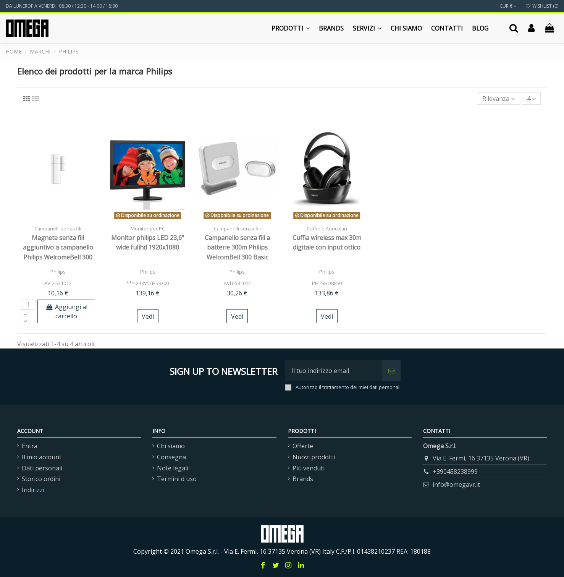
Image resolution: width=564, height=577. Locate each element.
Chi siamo (171, 446)
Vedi (148, 316)
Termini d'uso (177, 479)
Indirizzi (33, 490)
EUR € (508, 6)
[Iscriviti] (391, 370)
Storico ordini (41, 479)
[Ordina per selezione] (498, 98)
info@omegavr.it (456, 484)
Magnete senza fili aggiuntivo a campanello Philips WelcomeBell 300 (58, 247)
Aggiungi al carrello (66, 311)
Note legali (172, 468)
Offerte (303, 446)
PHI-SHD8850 (327, 283)
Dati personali (42, 468)
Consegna (171, 457)
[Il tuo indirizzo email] (333, 370)
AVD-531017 (57, 283)
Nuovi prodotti (314, 457)
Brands (303, 479)
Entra (29, 446)
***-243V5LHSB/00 (147, 283)
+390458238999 (455, 471)
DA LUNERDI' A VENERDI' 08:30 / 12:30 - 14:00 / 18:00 (62, 6)
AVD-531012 (237, 283)
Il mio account (41, 457)
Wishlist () (541, 6)
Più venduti (309, 468)
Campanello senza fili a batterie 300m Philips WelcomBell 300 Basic (237, 247)
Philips (58, 271)
